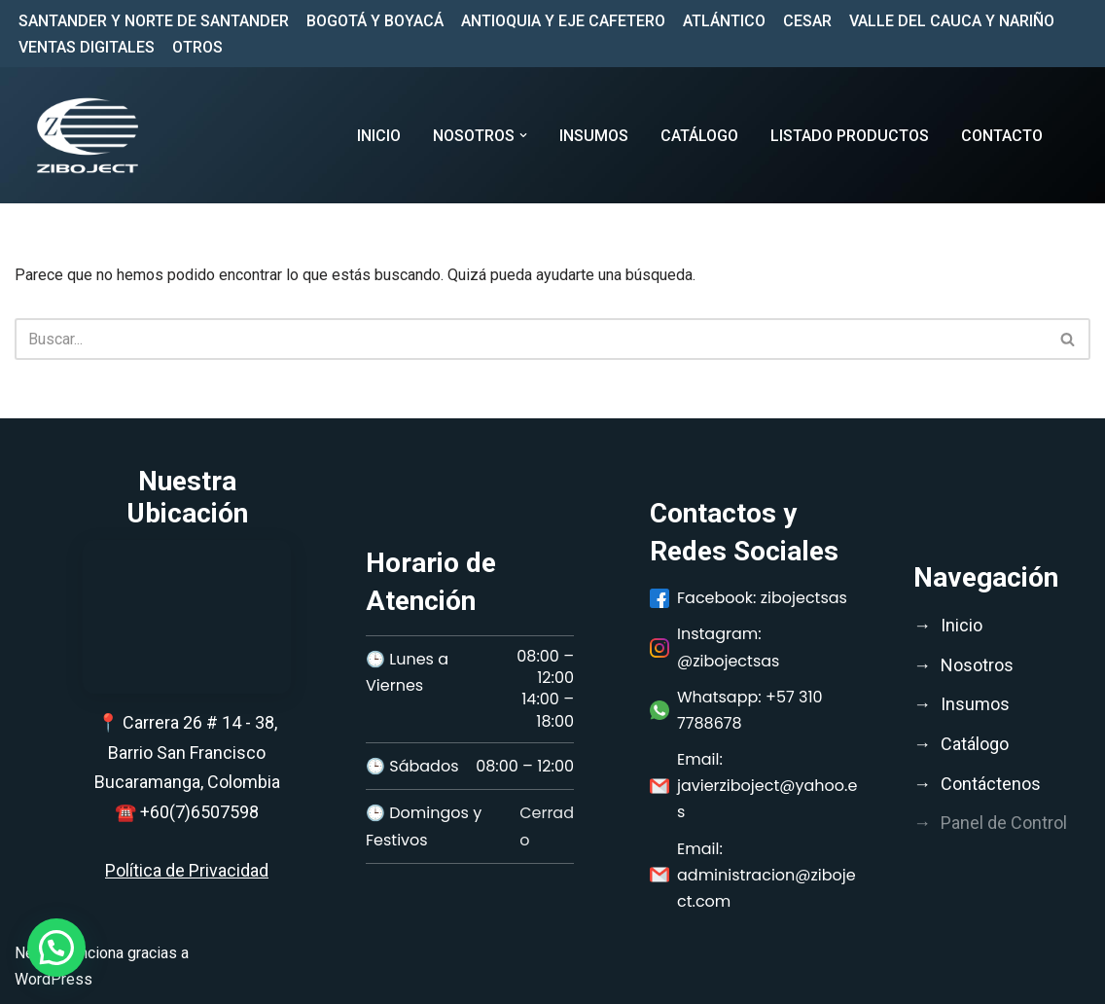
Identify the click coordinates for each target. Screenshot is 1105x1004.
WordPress (53, 979)
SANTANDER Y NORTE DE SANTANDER (153, 21)
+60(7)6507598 (199, 812)
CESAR (807, 21)
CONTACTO (1002, 135)
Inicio (379, 135)
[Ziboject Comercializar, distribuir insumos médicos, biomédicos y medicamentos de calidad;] (87, 135)
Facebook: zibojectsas (748, 598)
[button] (523, 135)
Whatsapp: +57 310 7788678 (736, 710)
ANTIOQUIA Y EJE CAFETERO (563, 21)
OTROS (197, 47)
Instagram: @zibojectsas (714, 647)
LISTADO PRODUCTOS (849, 135)
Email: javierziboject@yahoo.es (753, 785)
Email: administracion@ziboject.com (753, 875)
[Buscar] (531, 339)
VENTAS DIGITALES (86, 47)
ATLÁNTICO (724, 21)
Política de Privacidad (186, 870)
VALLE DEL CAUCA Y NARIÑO (951, 21)
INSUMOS (593, 135)
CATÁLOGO (699, 135)
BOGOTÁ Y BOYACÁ (375, 21)
